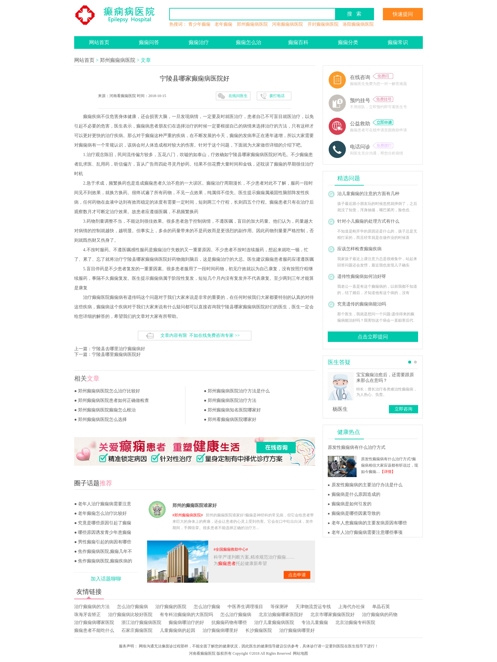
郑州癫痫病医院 (252, 24)
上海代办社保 (351, 606)
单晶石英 (381, 606)
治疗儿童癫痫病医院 (274, 622)
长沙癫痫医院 (258, 630)
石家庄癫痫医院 (136, 630)
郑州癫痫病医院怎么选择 (102, 419)
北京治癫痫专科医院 (355, 622)
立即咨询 (403, 409)
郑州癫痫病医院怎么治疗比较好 (109, 391)
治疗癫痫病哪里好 (220, 630)
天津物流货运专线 (313, 606)
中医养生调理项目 (245, 606)
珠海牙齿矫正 (87, 614)
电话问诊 (371, 146)
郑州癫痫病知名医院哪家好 (234, 410)
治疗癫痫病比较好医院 (130, 614)
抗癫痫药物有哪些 (229, 622)
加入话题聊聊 (106, 578)
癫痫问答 (149, 42)
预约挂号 (371, 100)
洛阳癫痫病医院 (358, 24)
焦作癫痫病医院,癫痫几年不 (105, 551)
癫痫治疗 (199, 42)
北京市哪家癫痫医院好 (332, 614)
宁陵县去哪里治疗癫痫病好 (118, 348)
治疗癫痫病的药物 (379, 614)
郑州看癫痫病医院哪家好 (232, 419)
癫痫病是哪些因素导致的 (356, 513)
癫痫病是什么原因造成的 (356, 494)
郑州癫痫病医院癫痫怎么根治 (107, 410)
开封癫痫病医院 (323, 24)
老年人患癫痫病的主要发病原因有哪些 (369, 523)
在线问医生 (238, 96)
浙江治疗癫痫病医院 (141, 622)
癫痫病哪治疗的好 (186, 622)
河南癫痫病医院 (287, 24)
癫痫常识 (398, 42)
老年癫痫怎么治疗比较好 (102, 513)
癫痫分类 (348, 42)
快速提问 (403, 14)
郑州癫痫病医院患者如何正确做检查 (113, 400)
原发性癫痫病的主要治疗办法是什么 (367, 484)
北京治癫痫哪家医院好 (281, 614)
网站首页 (99, 42)
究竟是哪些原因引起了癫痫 (104, 523)
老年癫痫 (223, 24)
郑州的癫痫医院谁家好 (194, 505)
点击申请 (297, 575)
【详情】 (387, 471)
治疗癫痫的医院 (170, 606)
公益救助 (371, 123)
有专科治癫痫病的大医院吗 (186, 614)
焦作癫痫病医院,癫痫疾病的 (105, 561)
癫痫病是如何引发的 (351, 503)
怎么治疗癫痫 (207, 606)
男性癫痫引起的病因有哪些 (104, 542)
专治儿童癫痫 (314, 622)
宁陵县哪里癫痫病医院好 (116, 354)
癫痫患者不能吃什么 (94, 630)
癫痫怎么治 (248, 42)
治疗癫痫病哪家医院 (94, 622)
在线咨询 (371, 77)
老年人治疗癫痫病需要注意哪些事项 (367, 532)
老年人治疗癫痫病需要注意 (104, 503)
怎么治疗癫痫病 (132, 606)
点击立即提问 (373, 336)
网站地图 (300, 653)
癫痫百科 (298, 42)
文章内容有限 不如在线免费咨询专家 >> (200, 335)
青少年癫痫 (199, 24)
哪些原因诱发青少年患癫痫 (104, 532)
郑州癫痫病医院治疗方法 (232, 400)
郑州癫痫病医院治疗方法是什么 (239, 391)
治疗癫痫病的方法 (92, 606)
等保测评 (279, 606)
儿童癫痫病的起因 (177, 630)
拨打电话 (277, 96)
